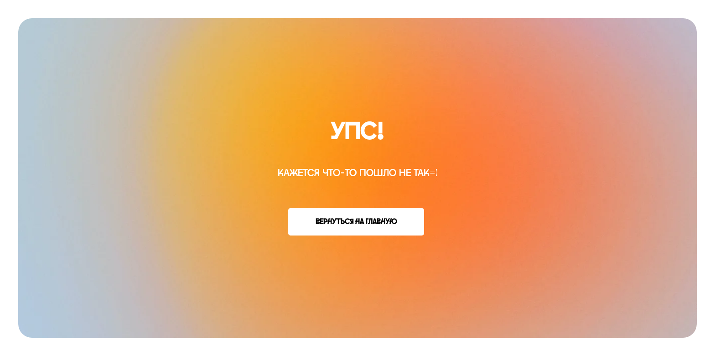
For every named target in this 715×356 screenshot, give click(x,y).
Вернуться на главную (356, 221)
